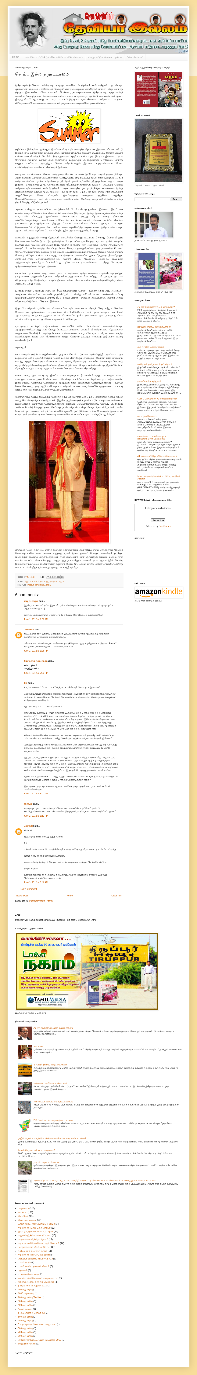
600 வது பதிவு (25, 1328)
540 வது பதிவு (25, 1320)
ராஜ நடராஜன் (31, 601)
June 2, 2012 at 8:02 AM (36, 793)
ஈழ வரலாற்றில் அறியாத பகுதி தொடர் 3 (38, 1243)
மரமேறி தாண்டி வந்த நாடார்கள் (154, 326)
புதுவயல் (22, 1270)
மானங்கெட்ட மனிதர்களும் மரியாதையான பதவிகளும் (151, 437)
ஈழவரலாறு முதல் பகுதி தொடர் (34, 1227)
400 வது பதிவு (25, 1305)
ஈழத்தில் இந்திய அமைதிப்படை (34, 1235)
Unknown (29, 629)
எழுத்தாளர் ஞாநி (27, 1343)
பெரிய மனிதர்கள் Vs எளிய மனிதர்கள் (157, 398)
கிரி (25, 683)
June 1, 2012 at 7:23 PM (36, 673)
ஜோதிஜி (28, 826)
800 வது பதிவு (25, 1336)
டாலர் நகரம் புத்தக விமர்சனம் (33, 1266)
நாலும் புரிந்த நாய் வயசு (46, 1162)
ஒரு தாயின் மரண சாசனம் (150, 347)
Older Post (116, 895)
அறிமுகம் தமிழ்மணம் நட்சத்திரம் (154, 364)
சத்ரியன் (28, 804)
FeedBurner (165, 526)
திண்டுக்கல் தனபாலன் (35, 661)
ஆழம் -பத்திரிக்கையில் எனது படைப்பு (38, 1278)
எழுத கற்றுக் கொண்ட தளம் (105, 56)
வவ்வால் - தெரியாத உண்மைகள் (50, 1083)
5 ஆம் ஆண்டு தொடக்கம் (31, 1312)
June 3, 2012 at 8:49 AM (36, 882)
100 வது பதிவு (25, 1289)
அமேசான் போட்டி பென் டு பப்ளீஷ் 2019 (39, 1340)
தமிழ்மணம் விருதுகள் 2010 (32, 1285)
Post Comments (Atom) (41, 901)
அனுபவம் (23, 1208)
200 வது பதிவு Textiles (29, 1297)
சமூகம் (62, 581)
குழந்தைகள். (52, 581)
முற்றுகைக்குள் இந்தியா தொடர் (34, 1247)
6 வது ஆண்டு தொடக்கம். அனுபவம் (37, 1324)
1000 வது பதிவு (26, 1293)
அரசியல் (22, 1212)
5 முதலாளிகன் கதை (28, 1274)
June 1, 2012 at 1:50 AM (36, 619)
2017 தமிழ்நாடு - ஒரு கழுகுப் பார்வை (53, 1120)
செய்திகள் (23, 1216)
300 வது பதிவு (25, 1301)
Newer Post (22, 895)
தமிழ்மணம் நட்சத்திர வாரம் (32, 1251)
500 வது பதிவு (25, 1316)
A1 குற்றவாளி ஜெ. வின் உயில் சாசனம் (157, 456)
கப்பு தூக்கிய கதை (146, 416)
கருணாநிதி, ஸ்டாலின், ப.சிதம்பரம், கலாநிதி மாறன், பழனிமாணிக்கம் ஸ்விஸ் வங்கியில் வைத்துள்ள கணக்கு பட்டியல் (95, 1180)
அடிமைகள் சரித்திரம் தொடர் (33, 1239)
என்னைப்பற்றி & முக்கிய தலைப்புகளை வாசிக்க (54, 56)
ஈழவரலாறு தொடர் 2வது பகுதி (34, 1254)
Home (15, 56)
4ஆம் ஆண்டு (25, 1309)
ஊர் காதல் (39, 1046)
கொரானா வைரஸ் (27, 1220)
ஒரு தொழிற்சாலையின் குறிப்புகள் (35, 1231)
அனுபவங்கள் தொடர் (34, 581)
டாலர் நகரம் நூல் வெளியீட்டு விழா (36, 1223)
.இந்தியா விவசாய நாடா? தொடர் (35, 1258)
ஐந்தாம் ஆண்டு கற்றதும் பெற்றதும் (36, 1282)
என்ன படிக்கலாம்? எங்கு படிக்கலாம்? (53, 1101)
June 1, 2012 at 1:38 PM (36, 650)
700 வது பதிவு (25, 1332)
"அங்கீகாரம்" (135, 56)
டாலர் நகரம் (24, 1262)
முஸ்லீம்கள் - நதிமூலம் (149, 381)
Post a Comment (28, 889)
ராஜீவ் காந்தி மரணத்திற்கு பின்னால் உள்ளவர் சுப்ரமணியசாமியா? (52, 1138)
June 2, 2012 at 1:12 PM (36, 815)
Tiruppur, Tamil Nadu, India (38, 585)
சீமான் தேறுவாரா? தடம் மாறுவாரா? (156, 307)
